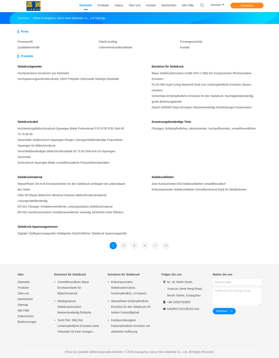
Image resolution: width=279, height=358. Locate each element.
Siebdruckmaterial (30, 177)
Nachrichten (25, 299)
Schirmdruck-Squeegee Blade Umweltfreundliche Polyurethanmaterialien (64, 162)
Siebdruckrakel (28, 121)
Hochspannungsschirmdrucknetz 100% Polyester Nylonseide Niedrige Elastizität (68, 79)
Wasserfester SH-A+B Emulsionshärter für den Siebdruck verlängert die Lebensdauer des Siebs (71, 186)
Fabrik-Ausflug (108, 41)
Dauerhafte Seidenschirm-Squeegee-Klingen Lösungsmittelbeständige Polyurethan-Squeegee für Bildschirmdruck (70, 142)
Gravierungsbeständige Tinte (171, 121)
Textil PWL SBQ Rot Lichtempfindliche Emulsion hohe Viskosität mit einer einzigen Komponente (78, 326)
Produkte (23, 287)
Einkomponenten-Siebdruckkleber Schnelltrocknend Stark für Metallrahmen (199, 189)
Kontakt (185, 47)
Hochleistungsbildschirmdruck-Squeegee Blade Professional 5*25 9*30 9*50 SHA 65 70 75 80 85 (71, 131)
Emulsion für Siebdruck (168, 66)
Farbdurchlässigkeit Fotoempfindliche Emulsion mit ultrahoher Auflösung (130, 326)
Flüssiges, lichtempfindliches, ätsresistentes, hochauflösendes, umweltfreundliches (204, 128)
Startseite (24, 282)
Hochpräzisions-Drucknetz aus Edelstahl (43, 73)
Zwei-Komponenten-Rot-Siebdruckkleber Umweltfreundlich (189, 183)
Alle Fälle (23, 310)
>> (165, 245)
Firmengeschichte (191, 41)
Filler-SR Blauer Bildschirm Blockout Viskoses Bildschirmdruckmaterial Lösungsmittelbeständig (62, 198)
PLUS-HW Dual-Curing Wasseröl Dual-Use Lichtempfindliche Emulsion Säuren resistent (201, 87)
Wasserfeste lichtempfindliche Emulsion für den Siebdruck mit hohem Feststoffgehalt (131, 306)
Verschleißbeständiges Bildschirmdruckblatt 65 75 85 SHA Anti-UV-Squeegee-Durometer (67, 154)
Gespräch (247, 5)
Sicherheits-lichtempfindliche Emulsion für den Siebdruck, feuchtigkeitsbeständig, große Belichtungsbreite (203, 98)
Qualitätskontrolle (29, 47)
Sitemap (23, 304)
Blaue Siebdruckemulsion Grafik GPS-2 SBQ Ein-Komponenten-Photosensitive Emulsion (201, 76)
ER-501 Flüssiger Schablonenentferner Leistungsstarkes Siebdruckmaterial (65, 206)
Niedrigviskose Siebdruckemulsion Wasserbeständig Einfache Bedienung (74, 307)
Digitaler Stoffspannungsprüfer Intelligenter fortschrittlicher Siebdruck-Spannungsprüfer (72, 233)
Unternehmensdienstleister (116, 47)
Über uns (23, 293)
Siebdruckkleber (163, 177)
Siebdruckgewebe (30, 66)
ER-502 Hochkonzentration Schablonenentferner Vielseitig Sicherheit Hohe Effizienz (71, 212)
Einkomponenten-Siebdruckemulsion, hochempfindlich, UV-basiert (129, 287)
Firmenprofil (25, 41)
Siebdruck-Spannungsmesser (38, 226)
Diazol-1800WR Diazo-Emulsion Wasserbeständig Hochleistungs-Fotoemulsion (202, 107)
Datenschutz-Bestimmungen (27, 318)
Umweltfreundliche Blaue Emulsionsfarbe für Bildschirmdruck (73, 287)
